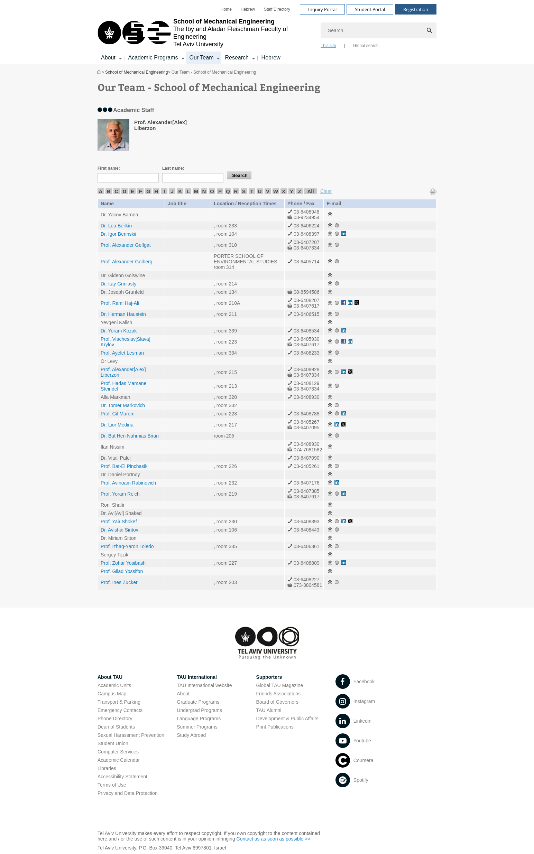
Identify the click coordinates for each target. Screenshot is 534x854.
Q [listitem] (228, 191)
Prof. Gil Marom (118, 413)
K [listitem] (180, 191)
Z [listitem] (299, 191)
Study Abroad (191, 735)
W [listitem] (275, 191)
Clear (326, 191)
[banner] (267, 32)
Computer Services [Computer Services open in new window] (118, 751)
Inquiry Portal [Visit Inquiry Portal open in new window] (322, 9)
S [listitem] (244, 191)
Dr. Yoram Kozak (119, 331)
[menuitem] (226, 9)
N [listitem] (204, 191)
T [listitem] (251, 191)
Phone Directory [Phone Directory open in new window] (115, 718)
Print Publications (275, 727)
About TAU (110, 677)
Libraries (107, 768)
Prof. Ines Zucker (119, 582)
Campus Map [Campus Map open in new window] (112, 693)
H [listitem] (156, 191)
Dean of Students (116, 727)
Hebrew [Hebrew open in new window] (248, 9)
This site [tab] (328, 45)
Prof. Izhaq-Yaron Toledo (127, 546)
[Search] (378, 30)
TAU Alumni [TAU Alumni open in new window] (269, 710)
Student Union (113, 743)
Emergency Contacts (120, 710)
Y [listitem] (291, 191)
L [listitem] (188, 191)
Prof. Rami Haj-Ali (120, 303)
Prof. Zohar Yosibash (123, 563)
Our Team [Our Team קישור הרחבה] (202, 57)
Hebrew (270, 57)
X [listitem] (283, 191)
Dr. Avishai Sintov (119, 530)
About (183, 693)
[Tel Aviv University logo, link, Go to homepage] (206, 33)
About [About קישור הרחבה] (108, 57)
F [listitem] (140, 191)
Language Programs (199, 718)
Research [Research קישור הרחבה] (236, 57)
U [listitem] (260, 191)
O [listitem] (212, 191)
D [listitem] (125, 191)
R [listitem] (236, 191)
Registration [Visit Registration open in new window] (415, 9)
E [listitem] (132, 191)
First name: (109, 168)
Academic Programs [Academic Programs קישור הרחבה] (153, 57)
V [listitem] (267, 191)
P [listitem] (220, 191)
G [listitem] (148, 191)
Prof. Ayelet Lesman (122, 353)
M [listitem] (196, 191)
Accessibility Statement (122, 776)
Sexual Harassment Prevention (131, 735)
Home (226, 9)
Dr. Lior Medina (117, 425)
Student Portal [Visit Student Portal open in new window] (370, 9)
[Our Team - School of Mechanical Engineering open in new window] (330, 214)
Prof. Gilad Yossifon (122, 571)
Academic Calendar (119, 760)
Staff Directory (277, 9)
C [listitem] (117, 191)
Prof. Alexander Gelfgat (126, 245)
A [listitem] (101, 191)
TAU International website (204, 685)
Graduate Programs (198, 702)
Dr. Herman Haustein (123, 314)
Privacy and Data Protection (128, 793)
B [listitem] (109, 191)
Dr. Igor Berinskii (118, 234)
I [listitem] (164, 191)
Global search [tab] (366, 45)
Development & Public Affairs (287, 718)
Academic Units (114, 685)
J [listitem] (172, 191)
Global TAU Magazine (279, 685)
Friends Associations (278, 693)
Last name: (173, 168)
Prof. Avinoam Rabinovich (128, 483)
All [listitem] (310, 191)
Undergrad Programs (199, 710)
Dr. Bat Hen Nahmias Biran (130, 436)
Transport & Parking (119, 702)
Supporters (269, 677)
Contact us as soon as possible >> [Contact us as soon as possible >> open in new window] (274, 839)
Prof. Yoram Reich (120, 494)
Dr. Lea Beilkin (116, 225)
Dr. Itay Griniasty (118, 284)
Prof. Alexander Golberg (126, 261)
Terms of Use (112, 785)
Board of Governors (277, 702)
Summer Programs (197, 727)
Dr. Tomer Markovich (123, 405)
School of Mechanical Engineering (100, 72)
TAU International (197, 677)
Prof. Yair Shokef (119, 521)
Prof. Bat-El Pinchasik (124, 466)
